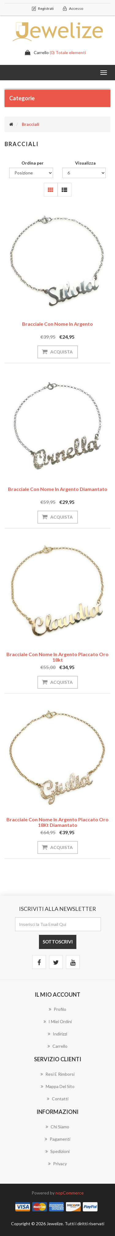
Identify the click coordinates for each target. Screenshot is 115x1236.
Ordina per (32, 162)
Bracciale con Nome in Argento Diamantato (57, 489)
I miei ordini (58, 1021)
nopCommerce (70, 1192)
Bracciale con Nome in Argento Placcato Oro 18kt (57, 657)
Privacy (57, 1163)
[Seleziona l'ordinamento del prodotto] (31, 173)
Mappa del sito (58, 1086)
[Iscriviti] (58, 924)
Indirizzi (57, 1033)
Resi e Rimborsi (57, 1074)
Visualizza (85, 162)
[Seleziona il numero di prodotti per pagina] (84, 173)
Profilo (57, 1009)
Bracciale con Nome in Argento (57, 324)
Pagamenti (57, 1139)
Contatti (57, 1098)
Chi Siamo (57, 1126)
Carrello (57, 1046)
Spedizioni (57, 1151)
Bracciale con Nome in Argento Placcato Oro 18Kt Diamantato (57, 822)
